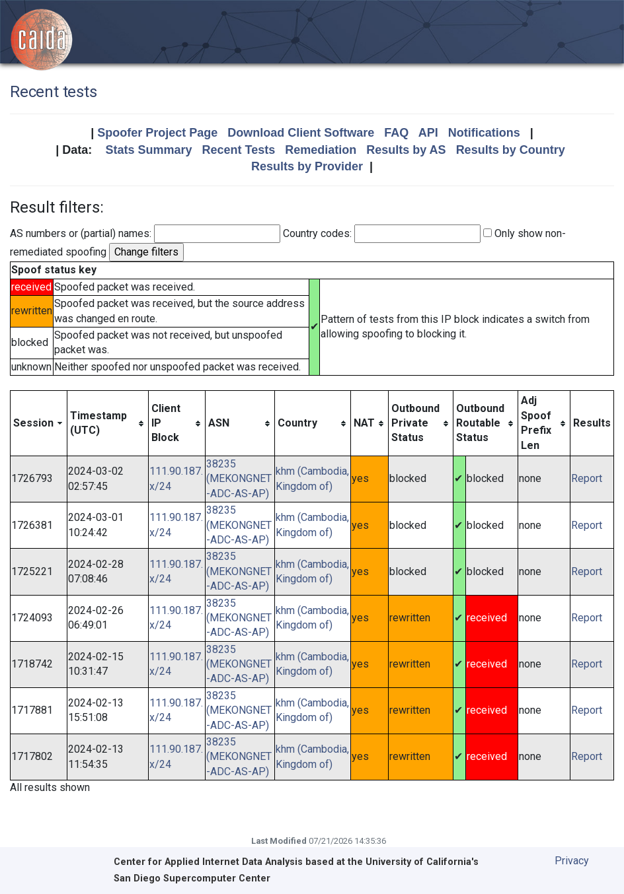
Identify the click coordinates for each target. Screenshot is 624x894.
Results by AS (406, 149)
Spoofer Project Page (157, 132)
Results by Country (510, 149)
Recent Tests (238, 149)
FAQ (396, 132)
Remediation (320, 149)
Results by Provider (307, 166)
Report (586, 478)
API (428, 132)
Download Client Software (300, 132)
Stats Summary (148, 149)
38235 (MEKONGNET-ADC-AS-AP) (239, 479)
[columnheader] (39, 423)
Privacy (572, 860)
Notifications (484, 132)
